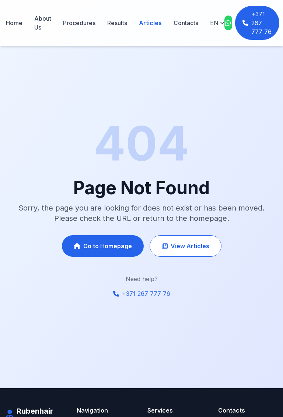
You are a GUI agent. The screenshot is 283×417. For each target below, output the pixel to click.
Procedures (79, 23)
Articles (150, 23)
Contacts (186, 23)
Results (117, 23)
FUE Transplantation (171, 410)
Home (14, 23)
